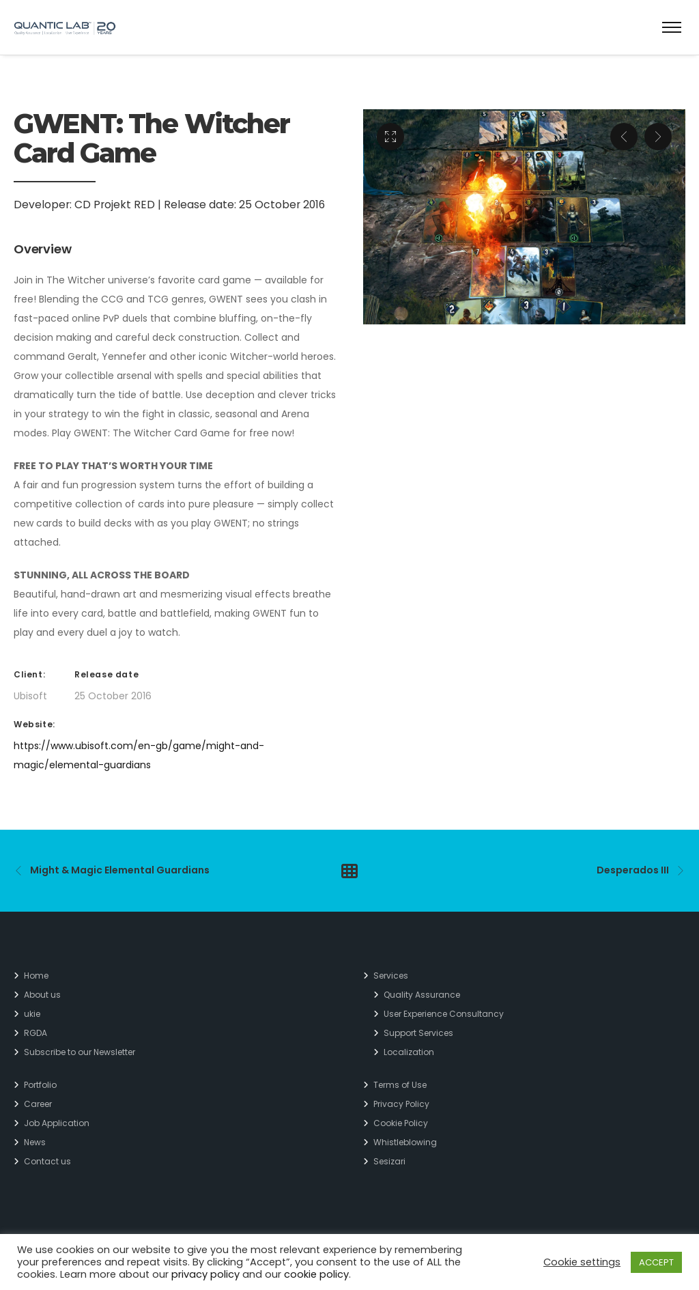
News (35, 1142)
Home (36, 975)
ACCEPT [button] (656, 1262)
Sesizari (389, 1161)
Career (38, 1104)
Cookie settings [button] (581, 1262)
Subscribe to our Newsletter (79, 1052)
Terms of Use (400, 1085)
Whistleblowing (405, 1142)
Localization (409, 1052)
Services (390, 975)
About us (42, 994)
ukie (32, 1014)
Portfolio (40, 1085)
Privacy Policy (401, 1104)
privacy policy (205, 1274)
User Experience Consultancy (444, 1014)
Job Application (56, 1123)
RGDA (35, 1033)
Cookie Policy (400, 1123)
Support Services (418, 1033)
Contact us (47, 1161)
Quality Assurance (422, 994)
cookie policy (316, 1274)
